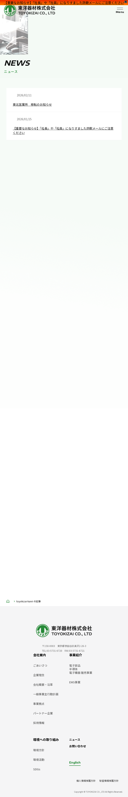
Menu (120, 12)
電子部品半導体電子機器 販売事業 (80, 669)
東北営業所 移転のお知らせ (32, 104)
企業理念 (38, 675)
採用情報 (38, 723)
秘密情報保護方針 (109, 780)
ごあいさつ (40, 665)
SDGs (36, 769)
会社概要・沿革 (43, 685)
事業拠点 (38, 704)
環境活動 (38, 760)
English (75, 762)
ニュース (74, 739)
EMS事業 (74, 682)
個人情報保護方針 (86, 780)
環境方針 (38, 750)
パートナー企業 (43, 713)
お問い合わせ (77, 746)
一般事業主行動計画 (45, 694)
